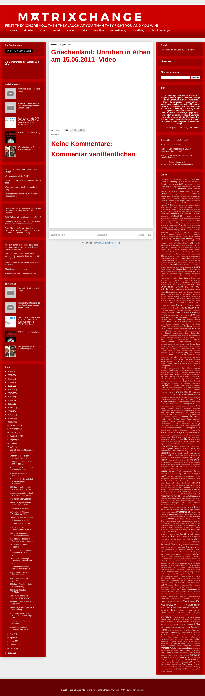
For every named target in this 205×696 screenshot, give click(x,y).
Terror (178, 589)
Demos (174, 284)
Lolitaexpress (170, 444)
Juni (12, 447)
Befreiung (164, 228)
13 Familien (174, 179)
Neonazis (192, 478)
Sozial (198, 569)
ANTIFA (183, 203)
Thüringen (172, 594)
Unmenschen (177, 615)
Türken (192, 601)
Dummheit (171, 298)
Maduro (185, 448)
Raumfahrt (196, 521)
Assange (169, 211)
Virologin (197, 635)
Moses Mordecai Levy (192, 469)
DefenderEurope (166, 282)
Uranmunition (165, 619)
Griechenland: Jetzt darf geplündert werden (19, 457)
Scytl (182, 559)
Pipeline (174, 505)
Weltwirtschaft (165, 650)
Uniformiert (180, 613)
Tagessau (197, 585)
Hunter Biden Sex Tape (177, 379)
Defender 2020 (194, 278)
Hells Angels (165, 372)
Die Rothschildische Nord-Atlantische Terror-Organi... (22, 540)
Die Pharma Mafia (176, 289)
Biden (189, 236)
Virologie (191, 635)
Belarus (177, 228)
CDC (198, 254)
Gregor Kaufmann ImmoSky (190, 359)
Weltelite (165, 648)
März (12, 641)
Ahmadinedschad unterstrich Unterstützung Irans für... (21, 628)
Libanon (180, 439)
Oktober (13, 432)
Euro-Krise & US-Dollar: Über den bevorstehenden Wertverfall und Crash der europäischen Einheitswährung (22, 230)
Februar (13, 645)
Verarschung (165, 632)
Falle (174, 319)
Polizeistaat (183, 510)
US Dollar (169, 621)
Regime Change (167, 527)
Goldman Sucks (194, 355)
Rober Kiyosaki (174, 534)
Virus (162, 637)
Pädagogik (196, 494)
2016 (10, 404)
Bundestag (186, 252)
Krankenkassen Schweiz (186, 430)
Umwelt (56, 30)
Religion (186, 527)
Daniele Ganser (194, 276)
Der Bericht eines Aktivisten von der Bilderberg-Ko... (21, 568)
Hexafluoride (165, 374)
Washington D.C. (167, 643)
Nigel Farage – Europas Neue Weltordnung (22, 608)
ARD (170, 205)
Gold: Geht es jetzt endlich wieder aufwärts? (23, 217)
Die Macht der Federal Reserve (19, 546)
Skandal (184, 565)
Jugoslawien (165, 406)
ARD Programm (177, 205)
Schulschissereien (166, 554)
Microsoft (197, 462)
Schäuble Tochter (193, 549)
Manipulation (195, 448)
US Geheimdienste (193, 621)
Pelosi (198, 500)
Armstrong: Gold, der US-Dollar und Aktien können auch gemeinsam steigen (22, 223)
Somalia (197, 567)
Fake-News (196, 317)
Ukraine (173, 610)
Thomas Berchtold (194, 592)
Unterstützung (179, 617)
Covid (193, 271)
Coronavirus (181, 269)
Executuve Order (173, 315)
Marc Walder (195, 451)
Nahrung (177, 474)
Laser (198, 437)
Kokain (187, 426)
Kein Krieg (184, 412)
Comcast (168, 265)
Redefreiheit (165, 525)
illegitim (190, 381)
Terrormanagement (189, 589)
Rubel (174, 542)
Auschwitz (174, 218)
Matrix (177, 455)
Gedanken (164, 335)
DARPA (163, 278)
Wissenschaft (184, 657)
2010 (10, 653)
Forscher (175, 328)
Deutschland (167, 286)
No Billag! (186, 483)
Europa (197, 313)
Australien (182, 221)
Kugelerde (185, 435)
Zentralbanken (165, 664)
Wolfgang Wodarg (173, 660)
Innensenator (177, 387)
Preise (163, 512)
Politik (197, 507)
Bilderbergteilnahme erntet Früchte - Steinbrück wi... (21, 488)
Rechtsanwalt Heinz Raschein (186, 523)
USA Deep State (179, 627)
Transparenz (165, 598)
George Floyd (184, 344)
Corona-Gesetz (171, 269)
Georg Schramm (173, 344)
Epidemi (197, 305)
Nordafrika (196, 483)
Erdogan (178, 308)
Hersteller (192, 372)
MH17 (188, 462)
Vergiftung (196, 632)
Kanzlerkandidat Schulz (189, 410)
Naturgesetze (165, 478)
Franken (181, 328)
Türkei (186, 601)
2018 (10, 397)
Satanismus (181, 547)
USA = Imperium (167, 627)
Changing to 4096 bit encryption (18, 269)
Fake (176, 317)
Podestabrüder (182, 507)
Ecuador (172, 301)
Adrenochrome (170, 189)
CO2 (162, 265)
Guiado (190, 366)
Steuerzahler (165, 580)
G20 (198, 331)
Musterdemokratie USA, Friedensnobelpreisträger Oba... (21, 615)
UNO (186, 615)
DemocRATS (177, 282)
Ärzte (181, 209)
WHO (163, 652)
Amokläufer (164, 201)
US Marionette (178, 625)
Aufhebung (164, 216)
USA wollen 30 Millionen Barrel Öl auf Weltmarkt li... (22, 513)
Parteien (186, 498)
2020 (10, 390)
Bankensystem (173, 225)
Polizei (163, 510)
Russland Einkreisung (171, 544)
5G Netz (174, 184)
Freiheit (169, 331)
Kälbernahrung (165, 410)
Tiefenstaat (187, 594)
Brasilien (163, 249)
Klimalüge (196, 423)
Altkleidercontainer (194, 198)
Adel (162, 189)
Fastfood (163, 322)
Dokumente (196, 292)
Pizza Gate (181, 505)
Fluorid (163, 328)
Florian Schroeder (177, 326)
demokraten (186, 282)
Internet (197, 390)
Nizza (178, 483)
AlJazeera (183, 194)
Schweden (187, 554)
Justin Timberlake (188, 406)
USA (197, 624)
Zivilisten (189, 667)
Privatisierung (172, 514)
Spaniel (169, 574)
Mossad (164, 471)
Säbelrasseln (187, 544)
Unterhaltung (166, 617)
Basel (198, 225)
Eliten (198, 303)
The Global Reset (174, 592)
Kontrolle (163, 428)
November (14, 429)
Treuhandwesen (175, 598)
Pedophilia (184, 500)
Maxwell (194, 455)
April (12, 637)
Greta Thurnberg (167, 361)
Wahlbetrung (165, 641)
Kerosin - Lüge (186, 415)
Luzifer (163, 448)
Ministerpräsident (179, 464)
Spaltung (163, 574)
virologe (184, 635)
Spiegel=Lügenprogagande (169, 576)
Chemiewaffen (195, 256)
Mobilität (197, 467)
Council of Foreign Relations (181, 271)
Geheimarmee (186, 335)
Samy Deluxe (165, 547)
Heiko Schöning (184, 370)
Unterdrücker (196, 615)
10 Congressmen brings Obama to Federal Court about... (21, 561)
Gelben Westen (189, 337)
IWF (195, 395)
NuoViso (174, 487)
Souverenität (180, 569)
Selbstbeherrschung (167, 561)
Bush (177, 254)
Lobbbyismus (177, 441)
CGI (178, 256)
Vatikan (188, 630)
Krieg (163, 432)
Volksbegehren (195, 637)
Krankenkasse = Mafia (169, 430)
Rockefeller (176, 536)
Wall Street (188, 641)
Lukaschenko (184, 446)
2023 (10, 379)
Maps (187, 451)
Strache (182, 580)
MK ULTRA (177, 467)
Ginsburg (164, 353)
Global (170, 355)
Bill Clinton (176, 241)
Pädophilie (177, 496)
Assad (163, 211)
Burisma (172, 254)
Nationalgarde (195, 474)
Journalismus (189, 404)
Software (183, 567)
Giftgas (177, 350)
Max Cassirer (185, 455)
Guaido (183, 366)
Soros (172, 569)
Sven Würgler (180, 582)
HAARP (164, 368)
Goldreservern (165, 357)
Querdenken (193, 519)
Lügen (197, 444)
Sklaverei (164, 567)
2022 (10, 382)
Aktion (194, 191)
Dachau (167, 276)
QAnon (171, 519)
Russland (195, 541)
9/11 (181, 184)
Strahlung (189, 580)
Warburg (197, 641)
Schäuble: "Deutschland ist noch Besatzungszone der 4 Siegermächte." (29, 105)
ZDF (191, 662)
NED (187, 478)
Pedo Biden (176, 500)
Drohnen (163, 298)
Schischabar (173, 552)
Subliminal (196, 580)
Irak (173, 392)
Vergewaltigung (187, 632)
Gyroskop (197, 366)
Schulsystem (178, 554)
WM (192, 657)
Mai (12, 634)
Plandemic (196, 505)
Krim (162, 435)
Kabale (170, 408)
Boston (187, 247)
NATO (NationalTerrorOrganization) (181, 476)
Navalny (177, 478)
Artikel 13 (174, 209)
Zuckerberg (164, 669)
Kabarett (178, 408)
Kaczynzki (196, 408)
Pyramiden (164, 519)
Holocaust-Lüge (166, 376)
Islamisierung (165, 395)
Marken (174, 453)
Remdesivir (164, 530)
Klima (175, 423)
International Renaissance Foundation (176, 390)
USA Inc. (171, 630)
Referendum (173, 525)
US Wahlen (188, 625)
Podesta (172, 507)
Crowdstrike (174, 274)
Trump (163, 601)
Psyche (176, 517)
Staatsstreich (165, 578)
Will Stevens (172, 655)
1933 (180, 179)
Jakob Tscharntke (182, 397)
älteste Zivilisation (173, 198)
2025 (10, 372)
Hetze (198, 372)
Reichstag (178, 527)
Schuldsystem (195, 552)
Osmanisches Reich (176, 494)
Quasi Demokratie (181, 519)
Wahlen (173, 641)
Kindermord (164, 421)
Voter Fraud (188, 639)
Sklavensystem (194, 565)
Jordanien (179, 404)
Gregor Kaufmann (193, 357)
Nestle (198, 478)
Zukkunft (172, 669)
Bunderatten (165, 252)
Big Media (164, 239)
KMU (171, 426)
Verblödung (175, 632)
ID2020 (163, 381)
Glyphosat (177, 355)
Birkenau (185, 243)
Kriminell (167, 435)
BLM (177, 245)
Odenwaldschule (173, 489)
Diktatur (169, 292)
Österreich (188, 494)
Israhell (184, 394)
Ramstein (177, 521)
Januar (13, 648)
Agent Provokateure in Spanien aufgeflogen (19, 534)
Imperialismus (166, 385)
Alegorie (176, 194)
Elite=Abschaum (187, 303)
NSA (169, 487)
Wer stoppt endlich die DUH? (17, 176)
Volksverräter (165, 639)
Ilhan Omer (178, 381)
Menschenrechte (179, 462)
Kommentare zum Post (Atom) (106, 243)
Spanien (176, 574)
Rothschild (192, 539)
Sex (165, 563)
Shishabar (196, 563)
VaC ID (182, 630)
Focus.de (169, 328)
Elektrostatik (174, 303)
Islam (198, 392)
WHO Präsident (172, 652)
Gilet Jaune (196, 350)
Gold (184, 355)
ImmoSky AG (165, 383)
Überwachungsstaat (189, 608)
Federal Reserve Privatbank (179, 322)
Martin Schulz (183, 453)
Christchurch (196, 258)
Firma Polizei (184, 324)
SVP (188, 582)
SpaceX (197, 572)
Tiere (193, 594)
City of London (181, 260)
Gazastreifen (195, 333)
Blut (181, 245)
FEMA (194, 322)
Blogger (140, 690)
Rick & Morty (195, 532)
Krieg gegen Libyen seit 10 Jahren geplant (20, 463)
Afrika (190, 189)
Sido (170, 565)
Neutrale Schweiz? (186, 481)
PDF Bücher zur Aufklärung (29, 132)
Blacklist (197, 243)
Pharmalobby (165, 505)
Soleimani (190, 567)
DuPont (178, 298)
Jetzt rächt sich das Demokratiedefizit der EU (21, 528)
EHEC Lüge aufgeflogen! (20, 508)
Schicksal (164, 552)
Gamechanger (178, 333)
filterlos (168, 324)
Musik (179, 471)
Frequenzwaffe (177, 331)
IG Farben (169, 381)
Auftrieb (188, 216)
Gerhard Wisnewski (167, 346)
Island (172, 395)
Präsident (197, 510)
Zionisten (196, 664)
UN (194, 610)
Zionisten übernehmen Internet (172, 667)
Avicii (194, 221)
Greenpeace (182, 357)
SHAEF (190, 563)
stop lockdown (174, 580)
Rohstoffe (197, 536)
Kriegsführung (171, 432)
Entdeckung (190, 305)
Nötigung (182, 485)
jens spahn (177, 401)
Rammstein (170, 521)
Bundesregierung (176, 252)
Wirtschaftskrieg (166, 657)
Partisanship (193, 498)
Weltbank (187, 645)
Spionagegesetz (187, 576)
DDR (168, 278)
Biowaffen (177, 243)
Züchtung (197, 667)
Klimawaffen (165, 426)
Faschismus (196, 319)
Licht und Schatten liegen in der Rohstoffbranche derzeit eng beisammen (177, 163)
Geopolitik (164, 344)
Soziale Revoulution (175, 572)
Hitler (189, 374)
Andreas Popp (174, 201)
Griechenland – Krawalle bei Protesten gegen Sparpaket (21, 481)
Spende (190, 574)
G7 (162, 333)
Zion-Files (28, 30)
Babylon (171, 223)
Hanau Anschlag (193, 368)
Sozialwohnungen (189, 572)
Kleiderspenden (166, 423)
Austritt (189, 221)
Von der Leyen (177, 639)
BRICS (191, 249)
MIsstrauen (196, 464)
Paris (181, 498)
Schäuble (182, 549)
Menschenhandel (167, 462)
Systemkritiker (187, 585)
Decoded (174, 278)
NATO (164, 476)
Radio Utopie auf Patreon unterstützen (20, 274)
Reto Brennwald (184, 530)
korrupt (184, 428)
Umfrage (181, 610)
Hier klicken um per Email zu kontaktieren (178, 50)
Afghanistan (181, 189)
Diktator (163, 292)
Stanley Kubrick (176, 578)
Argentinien (188, 207)
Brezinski (184, 249)
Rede (198, 523)
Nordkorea (164, 485)
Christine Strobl (166, 260)
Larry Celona (182, 437)
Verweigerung (176, 635)
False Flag (180, 319)
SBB (162, 549)
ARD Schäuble (166, 207)
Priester (193, 512)
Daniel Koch (184, 276)
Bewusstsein (165, 236)
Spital (198, 576)
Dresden (177, 296)
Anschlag (164, 203)
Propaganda (195, 514)
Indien (163, 387)
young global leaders (172, 662)
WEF (183, 643)
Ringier (163, 534)
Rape (183, 521)
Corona (174, 265)
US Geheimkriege (167, 625)
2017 (10, 400)
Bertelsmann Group (170, 232)
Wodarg (163, 660)
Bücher (84, 30)
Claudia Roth (192, 260)
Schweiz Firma (166, 556)
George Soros (194, 344)
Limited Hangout (166, 441)
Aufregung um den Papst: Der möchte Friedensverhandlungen (176, 156)
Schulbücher (184, 552)
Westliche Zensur (177, 650)
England (180, 305)
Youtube (185, 662)
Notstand (163, 487)
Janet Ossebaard (194, 397)
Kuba (179, 435)
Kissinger (181, 421)
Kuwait (174, 437)
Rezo (188, 532)
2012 (10, 418)
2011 (10, 422)
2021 (10, 386)
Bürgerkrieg (164, 254)
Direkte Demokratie (178, 292)
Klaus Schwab (193, 421)
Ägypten (175, 191)
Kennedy (178, 415)
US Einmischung (180, 621)
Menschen (195, 459)
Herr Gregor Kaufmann (179, 372)
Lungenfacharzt (195, 446)
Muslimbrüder (187, 471)
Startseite (12, 30)
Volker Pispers (172, 637)
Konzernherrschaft (174, 428)
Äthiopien (197, 211)
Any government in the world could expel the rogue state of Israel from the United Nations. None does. (21, 247)
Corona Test (165, 267)
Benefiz (183, 228)
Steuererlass (196, 578)
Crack (167, 274)
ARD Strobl (178, 207)
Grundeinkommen (194, 364)
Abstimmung (186, 187)
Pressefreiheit (183, 512)
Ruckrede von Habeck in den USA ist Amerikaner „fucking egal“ (176, 150)
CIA (172, 260)
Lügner (177, 446)
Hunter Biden (190, 376)
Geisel (163, 337)
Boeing (181, 247)
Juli (11, 443)
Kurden (169, 437)
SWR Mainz (195, 582)
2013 (10, 415)
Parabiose (164, 498)
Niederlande (170, 483)
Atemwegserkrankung (186, 211)
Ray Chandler (165, 523)
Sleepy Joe (172, 567)
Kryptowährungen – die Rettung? (174, 140)
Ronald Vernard (170, 539)
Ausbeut (197, 216)
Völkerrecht (184, 637)
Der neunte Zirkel (193, 284)
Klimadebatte (185, 423)
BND (198, 245)
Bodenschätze (165, 247)
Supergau (164, 582)
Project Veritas (184, 514)
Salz (198, 544)
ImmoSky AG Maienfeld (181, 383)
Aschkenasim (188, 209)
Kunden (163, 437)
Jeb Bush (180, 399)
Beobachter (191, 228)
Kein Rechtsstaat (194, 412)
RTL (170, 542)
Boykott (192, 247)
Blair (174, 245)
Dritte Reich (185, 296)
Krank (198, 428)
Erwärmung (196, 310)
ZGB (179, 664)
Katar (172, 412)
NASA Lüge (186, 474)
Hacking (170, 368)
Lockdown (192, 441)
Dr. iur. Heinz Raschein (188, 294)
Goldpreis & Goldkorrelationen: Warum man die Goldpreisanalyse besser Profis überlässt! (23, 210)
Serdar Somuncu (190, 561)
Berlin (183, 230)
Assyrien (175, 211)
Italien (190, 395)
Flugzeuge (196, 326)
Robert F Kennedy (187, 534)
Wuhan (182, 660)
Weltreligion (196, 648)
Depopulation (182, 284)
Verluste (169, 635)
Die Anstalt (188, 289)
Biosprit (170, 243)
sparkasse (183, 574)
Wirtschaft (195, 655)
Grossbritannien (172, 364)
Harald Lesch (173, 370)
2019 (10, 393)
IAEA (198, 379)
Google (174, 357)
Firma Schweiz (195, 324)
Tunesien (179, 601)
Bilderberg (190, 239)
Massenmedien (167, 455)
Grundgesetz (165, 366)
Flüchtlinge (188, 326)
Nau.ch (172, 478)
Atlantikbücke (165, 214)
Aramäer (164, 205)
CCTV (194, 254)
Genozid (197, 342)
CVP (162, 276)
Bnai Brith (192, 245)
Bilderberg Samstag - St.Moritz (18, 591)
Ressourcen (173, 530)
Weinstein (190, 643)
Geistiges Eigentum (174, 337)
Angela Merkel (185, 201)
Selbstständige (179, 561)
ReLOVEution (195, 527)
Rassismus (189, 521)
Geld (198, 337)
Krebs (198, 430)
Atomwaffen (183, 214)
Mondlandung (165, 469)
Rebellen (173, 523)
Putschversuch (194, 517)
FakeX (170, 319)
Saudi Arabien (193, 547)
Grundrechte (176, 366)
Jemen (170, 401)
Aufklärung (176, 216)
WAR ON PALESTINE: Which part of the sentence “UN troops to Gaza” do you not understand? (22, 256)
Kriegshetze (182, 432)
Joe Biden (170, 404)
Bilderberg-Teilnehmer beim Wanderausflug (21, 585)
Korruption (191, 428)
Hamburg (177, 368)
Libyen (187, 439)
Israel (177, 394)
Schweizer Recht (174, 559)
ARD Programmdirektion (192, 205)
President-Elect (171, 512)
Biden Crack (196, 236)
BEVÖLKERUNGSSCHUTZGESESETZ (174, 234)
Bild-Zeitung (180, 239)
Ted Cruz (174, 587)
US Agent (185, 619)
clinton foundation (189, 263)
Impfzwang (196, 385)
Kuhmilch (192, 435)
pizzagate (189, 505)
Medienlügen (194, 457)
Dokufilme (99, 30)
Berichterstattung (172, 230)
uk (167, 610)
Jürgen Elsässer (175, 406)
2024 (10, 375)
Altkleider (183, 198)
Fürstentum (193, 331)
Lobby (185, 441)
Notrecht (197, 485)
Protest (163, 517)
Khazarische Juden (168, 417)
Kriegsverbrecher (193, 432)
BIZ (191, 243)
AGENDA (197, 189)
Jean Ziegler (171, 399)
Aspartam (197, 209)
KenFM (171, 415)
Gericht (178, 346)
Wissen (175, 657)
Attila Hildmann (194, 214)
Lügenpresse (167, 446)
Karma (166, 412)
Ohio (193, 489)
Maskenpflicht (195, 453)
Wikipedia (164, 655)
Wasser (177, 643)
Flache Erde (165, 326)
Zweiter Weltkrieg (166, 671)
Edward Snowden (182, 301)
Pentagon (175, 503)
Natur (198, 476)
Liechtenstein (195, 439)
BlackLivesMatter (166, 245)
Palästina (192, 496)
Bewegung (196, 234)
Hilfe (171, 374)
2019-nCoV (182, 182)
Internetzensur (166, 392)
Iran (178, 392)
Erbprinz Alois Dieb (167, 308)
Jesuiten (193, 401)
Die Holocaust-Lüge (160, 30)
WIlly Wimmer (184, 655)
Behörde (171, 228)
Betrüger (197, 232)
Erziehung (164, 313)
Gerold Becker (194, 346)
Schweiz (196, 554)
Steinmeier (187, 578)
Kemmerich (164, 415)
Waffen (197, 639)
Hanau (183, 368)
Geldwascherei (183, 339)
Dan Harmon (174, 276)
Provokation (170, 517)
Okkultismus (165, 492)
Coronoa (190, 269)
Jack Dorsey (170, 397)
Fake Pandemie (185, 317)
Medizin (164, 460)
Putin (181, 517)
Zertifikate (174, 664)
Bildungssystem (166, 241)
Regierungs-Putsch (193, 525)
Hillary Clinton (180, 374)
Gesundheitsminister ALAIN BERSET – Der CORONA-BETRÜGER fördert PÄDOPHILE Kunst (29, 121)
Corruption (168, 271)
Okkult (197, 489)
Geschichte (164, 348)
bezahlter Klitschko (175, 236)
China (188, 258)
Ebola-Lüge (191, 298)
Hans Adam (164, 370)
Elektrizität (164, 303)
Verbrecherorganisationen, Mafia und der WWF (20, 503)
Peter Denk (186, 503)
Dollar (163, 294)
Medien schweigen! (182, 457)
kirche (173, 421)
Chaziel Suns (185, 256)
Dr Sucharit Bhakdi (172, 294)
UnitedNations (165, 615)
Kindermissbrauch (193, 419)
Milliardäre (169, 464)
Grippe (163, 364)
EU (59, 134)
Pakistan (185, 496)
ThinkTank (183, 592)
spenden (197, 574)
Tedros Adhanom (185, 587)
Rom (162, 539)
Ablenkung (196, 184)
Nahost (171, 474)
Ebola (184, 298)
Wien (191, 652)
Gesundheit (174, 348)
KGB (198, 415)
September (15, 436)
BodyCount (174, 247)
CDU (162, 256)
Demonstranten (166, 284)
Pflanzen (197, 503)
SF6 (185, 563)
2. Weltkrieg (138, 30)
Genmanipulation (184, 342)
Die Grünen (196, 289)
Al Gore (170, 194)
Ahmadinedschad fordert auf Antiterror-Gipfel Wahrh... (21, 494)
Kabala (163, 408)
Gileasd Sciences (186, 350)
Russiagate (186, 542)
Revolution (181, 532)
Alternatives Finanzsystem (181, 196)
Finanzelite (175, 324)
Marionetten (165, 453)
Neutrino (197, 481)
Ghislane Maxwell (166, 350)
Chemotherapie (172, 258)
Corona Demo (183, 265)
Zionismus (187, 664)
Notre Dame (189, 485)
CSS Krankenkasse (193, 274)
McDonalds (170, 457)
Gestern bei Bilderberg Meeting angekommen (20, 597)
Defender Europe (181, 280)
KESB (194, 415)
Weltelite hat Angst (177, 648)
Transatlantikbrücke (193, 596)
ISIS (181, 392)
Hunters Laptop (190, 379)
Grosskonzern (183, 364)
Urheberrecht (176, 619)
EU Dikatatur (183, 312)
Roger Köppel (188, 536)
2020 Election (193, 182)
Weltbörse (196, 645)
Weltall (179, 645)
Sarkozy (173, 547)
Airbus (188, 191)
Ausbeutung (165, 218)
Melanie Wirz (184, 460)
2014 (10, 411)
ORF (166, 494)
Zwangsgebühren (182, 669)
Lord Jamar (185, 444)
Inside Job (186, 387)
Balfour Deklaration (188, 223)
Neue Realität (165, 481)
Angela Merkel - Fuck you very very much (20, 573)
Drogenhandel (195, 296)
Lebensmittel (165, 439)
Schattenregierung (171, 549)
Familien (189, 319)
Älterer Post (144, 234)
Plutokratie (164, 507)
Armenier (197, 207)
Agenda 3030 (165, 191)
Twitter (179, 608)
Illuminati (196, 381)
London (177, 444)
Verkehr (163, 635)
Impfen (175, 385)
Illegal (185, 381)
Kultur (198, 435)
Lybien (170, 448)
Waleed (179, 641)
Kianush (178, 417)
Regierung (181, 525)
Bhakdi (184, 236)
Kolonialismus (195, 426)
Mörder (181, 469)
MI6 (192, 462)
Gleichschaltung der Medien (188, 353)
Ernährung (187, 310)
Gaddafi (168, 333)
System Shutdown (174, 585)
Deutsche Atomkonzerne (20, 524)
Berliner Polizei (193, 230)
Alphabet (190, 194)
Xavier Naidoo (190, 660)
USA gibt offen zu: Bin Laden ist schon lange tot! (29, 148)
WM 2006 (197, 657)
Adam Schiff (196, 187)
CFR (174, 256)
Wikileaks (197, 652)
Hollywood (196, 374)
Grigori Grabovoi (194, 361)
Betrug (186, 232)
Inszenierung (196, 387)
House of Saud (178, 376)
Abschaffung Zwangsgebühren (171, 187)
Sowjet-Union (190, 569)
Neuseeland (175, 481)
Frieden (186, 331)
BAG (177, 223)
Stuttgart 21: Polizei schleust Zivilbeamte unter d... (21, 519)
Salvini (194, 544)
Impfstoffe (188, 385)
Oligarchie (173, 492)
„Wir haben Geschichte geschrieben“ (19, 579)
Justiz (198, 406)
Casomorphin (186, 254)
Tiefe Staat (179, 594)
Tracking (182, 596)
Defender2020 (195, 280)
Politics (190, 507)
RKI (167, 534)
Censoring (168, 256)
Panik (198, 496)
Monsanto (174, 469)
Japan (163, 399)
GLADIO (171, 353)
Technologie (164, 587)
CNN (198, 263)
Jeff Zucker (189, 399)
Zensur (197, 662)
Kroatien (174, 435)
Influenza (169, 387)
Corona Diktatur (194, 265)
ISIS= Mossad (190, 392)
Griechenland (181, 361)
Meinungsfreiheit (173, 460)
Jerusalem (185, 401)
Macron (178, 448)
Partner (70, 30)
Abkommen (188, 184)
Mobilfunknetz (188, 467)
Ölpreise (190, 492)
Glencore (164, 355)
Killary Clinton (173, 419)
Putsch (186, 517)
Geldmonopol (166, 339)
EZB (193, 315)
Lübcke (191, 444)
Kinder (183, 419)
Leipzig (172, 439)
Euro (192, 312)
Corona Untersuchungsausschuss (181, 267)
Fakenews (164, 319)
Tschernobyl (171, 601)
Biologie (163, 243)
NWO (180, 487)
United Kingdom (193, 613)
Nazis (183, 478)
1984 (185, 179)
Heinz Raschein (195, 370)
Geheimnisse (195, 335)
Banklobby (184, 225)
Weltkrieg (188, 648)
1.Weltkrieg (165, 179)
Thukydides (164, 594)
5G (169, 184)
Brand (198, 247)
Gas (186, 333)
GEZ (198, 348)
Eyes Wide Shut (185, 315)
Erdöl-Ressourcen (191, 307)
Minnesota (188, 464)
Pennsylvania (165, 503)
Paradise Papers (173, 498)
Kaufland (177, 412)
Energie (172, 305)
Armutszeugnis (165, 209)
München (172, 471)
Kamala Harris (175, 410)
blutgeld (186, 245)
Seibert (197, 559)
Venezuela (196, 630)
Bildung (197, 239)
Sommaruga (165, 569)
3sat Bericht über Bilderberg (21, 499)
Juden (197, 404)
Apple (198, 203)
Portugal (190, 510)
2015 (10, 408)
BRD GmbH (173, 249)
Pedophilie (191, 500)
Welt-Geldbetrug (118, 30)
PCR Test (167, 500)
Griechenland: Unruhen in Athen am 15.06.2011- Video (20, 553)
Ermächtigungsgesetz (168, 310)
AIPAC (182, 191)
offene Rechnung (185, 489)
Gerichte (185, 346)
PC (199, 498)
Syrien (164, 584)
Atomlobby (174, 214)
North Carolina (173, 485)
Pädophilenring (167, 496)
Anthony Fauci (173, 203)
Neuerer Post (58, 234)
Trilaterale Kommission (191, 598)
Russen (179, 542)
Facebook (170, 317)
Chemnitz (164, 258)
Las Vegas (191, 437)
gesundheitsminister (188, 348)
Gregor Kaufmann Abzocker (170, 359)
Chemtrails (182, 258)
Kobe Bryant (179, 426)
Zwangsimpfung (195, 669)
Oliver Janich (182, 492)
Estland (170, 313)
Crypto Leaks (182, 274)
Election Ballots (194, 301)
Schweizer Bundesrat (182, 556)
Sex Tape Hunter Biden (176, 563)
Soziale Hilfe (165, 572)
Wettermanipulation (193, 650)
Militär (163, 464)
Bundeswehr (196, 252)
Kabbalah (187, 408)
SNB (178, 567)
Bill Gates (186, 241)
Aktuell (43, 30)
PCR (162, 500)
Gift (174, 350)
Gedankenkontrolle (175, 335)
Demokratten (196, 282)
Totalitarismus (173, 596)
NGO (162, 483)
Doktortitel (188, 292)
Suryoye (171, 582)
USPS (177, 630)
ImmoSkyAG (196, 383)
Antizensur (191, 203)
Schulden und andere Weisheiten (18, 474)
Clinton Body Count (175, 263)
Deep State (183, 278)
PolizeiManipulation (172, 510)
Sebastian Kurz (190, 559)
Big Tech (172, 239)
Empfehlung (164, 305)
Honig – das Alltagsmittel (171, 145)
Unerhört (171, 613)
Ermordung (179, 310)
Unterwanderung (194, 617)
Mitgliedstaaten (166, 467)
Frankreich (190, 328)
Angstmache (196, 201)
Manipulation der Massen (172, 451)
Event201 (164, 315)
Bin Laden (195, 241)
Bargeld (193, 225)
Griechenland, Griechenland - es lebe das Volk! (22, 469)
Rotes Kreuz (181, 539)
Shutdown (164, 565)
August (13, 440)
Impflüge (181, 385)
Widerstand (184, 652)
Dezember (14, 425)
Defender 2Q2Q (167, 280)
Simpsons (176, 565)
